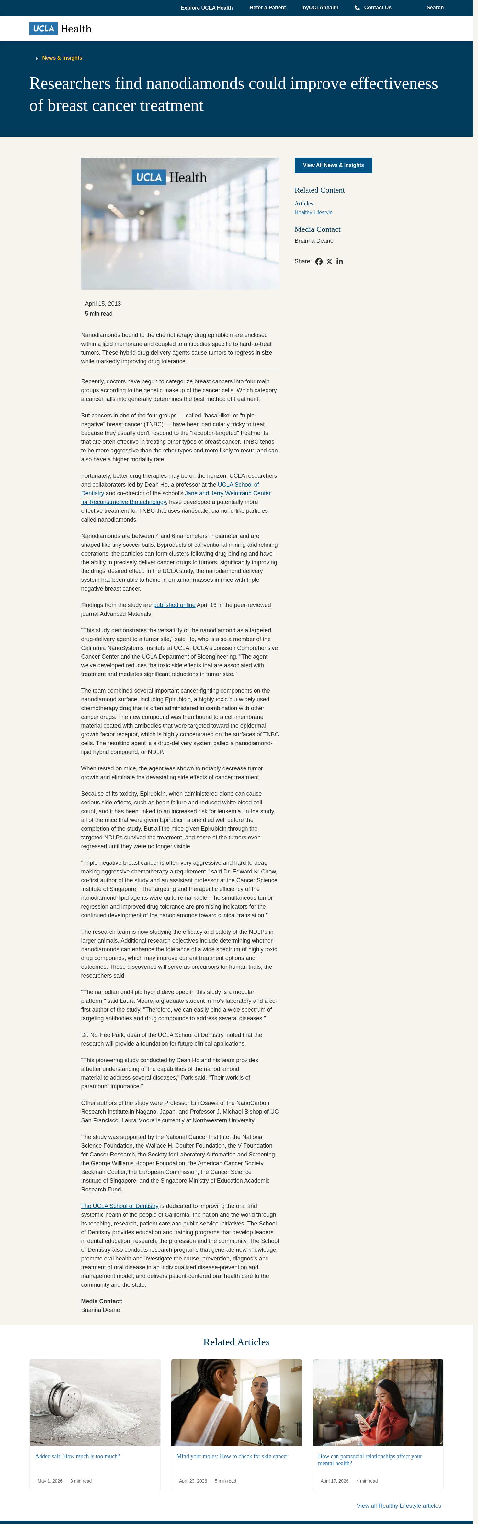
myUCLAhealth (320, 7)
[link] (319, 261)
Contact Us (378, 7)
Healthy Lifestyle (314, 212)
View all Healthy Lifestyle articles (399, 1506)
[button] (207, 8)
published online (175, 605)
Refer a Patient (268, 7)
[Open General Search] (433, 7)
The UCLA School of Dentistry (120, 1206)
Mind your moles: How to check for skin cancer (232, 1456)
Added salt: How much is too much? (77, 1456)
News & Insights (62, 58)
